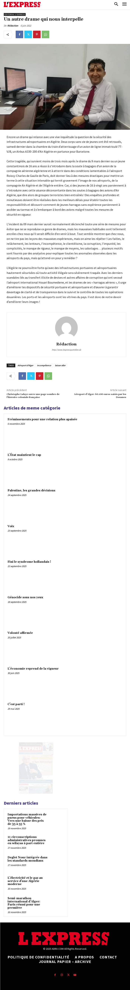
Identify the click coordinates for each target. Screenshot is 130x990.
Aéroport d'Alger (25, 365)
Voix (11, 526)
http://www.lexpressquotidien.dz (66, 349)
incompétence (44, 365)
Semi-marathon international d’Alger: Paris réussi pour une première (24, 903)
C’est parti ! (16, 704)
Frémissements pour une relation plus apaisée (42, 419)
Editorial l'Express (15, 14)
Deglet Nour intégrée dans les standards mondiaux (27, 859)
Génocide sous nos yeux (25, 597)
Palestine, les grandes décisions (31, 490)
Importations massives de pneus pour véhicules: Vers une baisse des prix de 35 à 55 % (27, 819)
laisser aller (60, 365)
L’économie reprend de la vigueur (33, 669)
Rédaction (12, 25)
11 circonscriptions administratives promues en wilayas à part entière (26, 840)
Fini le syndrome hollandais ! (29, 562)
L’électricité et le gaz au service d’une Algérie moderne (25, 881)
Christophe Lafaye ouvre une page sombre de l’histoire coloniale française (33, 396)
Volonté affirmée (20, 633)
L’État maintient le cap (24, 455)
